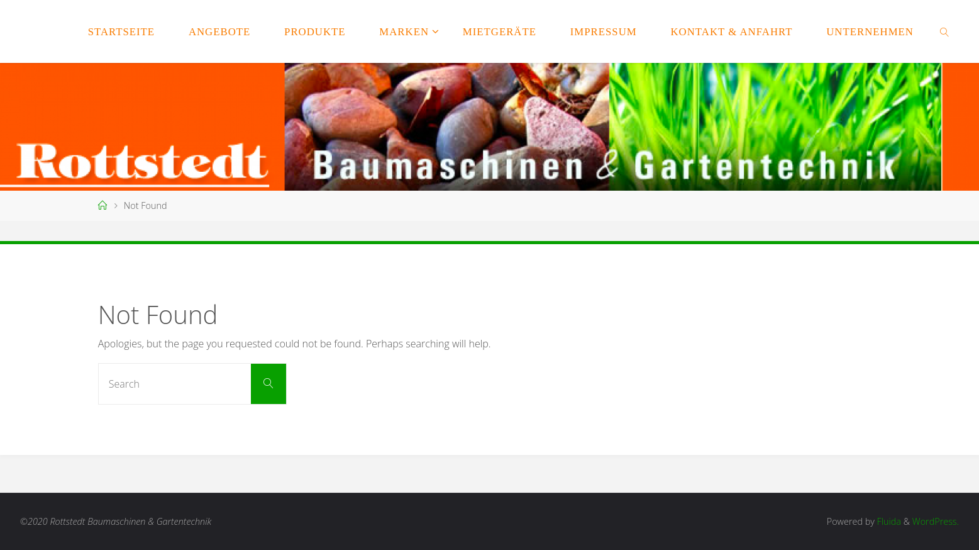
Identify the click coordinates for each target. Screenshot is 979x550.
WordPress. (935, 521)
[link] (945, 31)
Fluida (888, 521)
